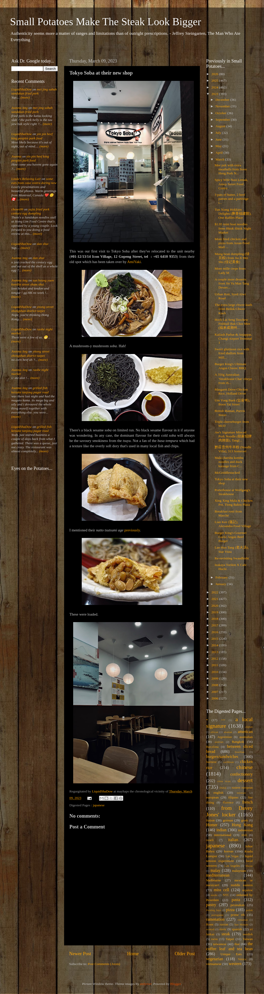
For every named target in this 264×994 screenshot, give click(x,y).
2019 (215, 612)
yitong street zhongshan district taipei (32, 309)
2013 (215, 652)
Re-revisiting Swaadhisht (232, 558)
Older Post (185, 953)
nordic (214, 894)
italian (233, 840)
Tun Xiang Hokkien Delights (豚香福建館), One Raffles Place (233, 213)
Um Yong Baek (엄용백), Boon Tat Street (232, 402)
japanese (98, 805)
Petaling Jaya (213, 910)
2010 (215, 672)
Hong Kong (242, 825)
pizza (230, 910)
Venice (242, 959)
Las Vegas (232, 856)
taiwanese (219, 944)
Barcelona (212, 747)
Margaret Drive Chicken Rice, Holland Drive (231, 391)
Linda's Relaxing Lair (26, 179)
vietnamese (214, 964)
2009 (215, 678)
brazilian (239, 751)
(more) (25, 97)
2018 (215, 619)
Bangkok (238, 742)
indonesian (245, 830)
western (235, 963)
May (219, 146)
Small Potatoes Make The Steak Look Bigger (105, 21)
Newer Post (80, 953)
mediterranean (218, 875)
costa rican (223, 781)
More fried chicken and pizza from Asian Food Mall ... (232, 243)
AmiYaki (134, 262)
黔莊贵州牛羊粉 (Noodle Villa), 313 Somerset (233, 449)
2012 (215, 658)
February (222, 577)
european (212, 797)
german (228, 820)
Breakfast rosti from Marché (228, 513)
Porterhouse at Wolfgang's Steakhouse (232, 492)
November (223, 106)
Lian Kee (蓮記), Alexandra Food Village (233, 524)
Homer (211, 825)
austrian (219, 741)
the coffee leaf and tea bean (229, 946)
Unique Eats (231, 954)
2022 (215, 592)
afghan (249, 726)
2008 (215, 685)
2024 (215, 87)
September (223, 119)
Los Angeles (232, 866)
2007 (215, 692)
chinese (244, 767)
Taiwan (248, 939)
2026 (215, 74)
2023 (215, 94)
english (218, 792)
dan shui (42, 244)
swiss (214, 939)
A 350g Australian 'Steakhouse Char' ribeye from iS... (233, 378)
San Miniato (241, 924)
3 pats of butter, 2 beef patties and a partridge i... (232, 199)
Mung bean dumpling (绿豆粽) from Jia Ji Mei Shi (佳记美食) (232, 258)
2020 (215, 605)
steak (226, 934)
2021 (215, 599)
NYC (226, 895)
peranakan (237, 905)
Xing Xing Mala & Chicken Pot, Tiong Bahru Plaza (234, 502)
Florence (228, 802)
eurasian (241, 792)
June (219, 139)
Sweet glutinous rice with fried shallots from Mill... (232, 353)
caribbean (228, 761)
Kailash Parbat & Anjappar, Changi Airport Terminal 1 (233, 338)
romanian (243, 919)
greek (244, 820)
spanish (237, 929)
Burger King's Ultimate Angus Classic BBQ (230, 366)
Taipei (230, 939)
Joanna (16, 156)
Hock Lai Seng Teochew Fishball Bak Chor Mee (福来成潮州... (232, 324)
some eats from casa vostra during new (34, 181)
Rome (209, 924)
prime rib (238, 915)
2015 (215, 638)
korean (228, 851)
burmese (211, 762)
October (221, 113)
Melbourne (213, 880)
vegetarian (214, 959)
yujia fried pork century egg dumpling (30, 211)
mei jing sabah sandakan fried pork (34, 91)
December (222, 100)
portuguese (217, 914)
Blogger (175, 984)
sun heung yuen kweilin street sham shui (32, 282)
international (222, 835)
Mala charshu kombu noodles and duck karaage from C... (229, 462)
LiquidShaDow (21, 89)
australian (246, 737)
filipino (233, 797)
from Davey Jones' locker (229, 811)
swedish (248, 934)
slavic (222, 929)
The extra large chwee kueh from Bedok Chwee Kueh (233, 309)
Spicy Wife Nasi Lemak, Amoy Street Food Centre (231, 184)
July (218, 133)
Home (133, 953)
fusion (210, 820)
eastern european (242, 787)
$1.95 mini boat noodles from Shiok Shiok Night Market (233, 228)
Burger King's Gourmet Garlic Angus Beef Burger (231, 537)
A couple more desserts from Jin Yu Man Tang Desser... (232, 283)
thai (237, 944)
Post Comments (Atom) (104, 964)
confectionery (241, 774)
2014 (215, 645)
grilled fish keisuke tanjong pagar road (30, 390)
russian (223, 924)
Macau (249, 865)
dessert (245, 780)
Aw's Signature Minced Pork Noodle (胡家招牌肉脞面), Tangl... (233, 436)
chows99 (17, 209)
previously (132, 530)
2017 (215, 625)
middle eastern (242, 885)
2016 (215, 632)
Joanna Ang (19, 108)
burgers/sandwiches (222, 756)
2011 (215, 665)
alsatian (228, 731)
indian (221, 830)
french (247, 802)
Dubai (223, 787)
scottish (210, 929)
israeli (210, 840)
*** (223, 720)
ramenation (215, 919)
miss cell (221, 890)
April (219, 152)
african (214, 731)
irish (244, 835)
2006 (215, 698)
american (245, 731)
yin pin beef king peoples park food (32, 136)
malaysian (239, 871)
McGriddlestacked (227, 472)
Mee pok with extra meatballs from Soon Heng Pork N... (231, 169)
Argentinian (224, 737)
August (220, 126)
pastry (211, 905)
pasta (236, 899)
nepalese (247, 890)
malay (215, 870)
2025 (215, 80)
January (221, 584)
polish (249, 910)
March (220, 159)
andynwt (146, 984)
